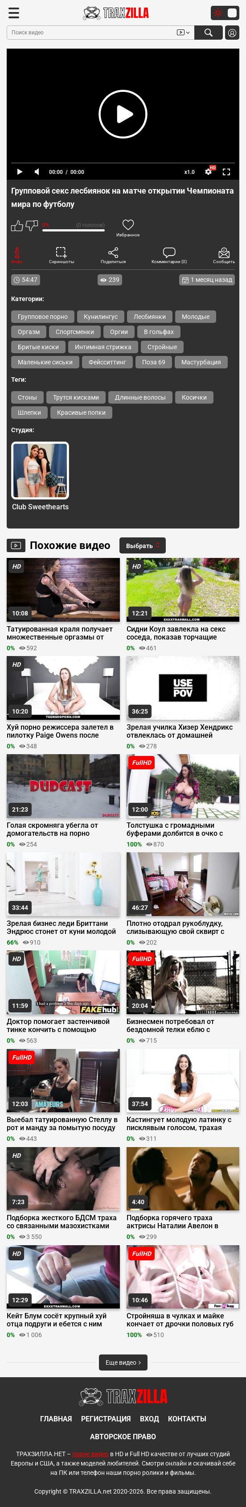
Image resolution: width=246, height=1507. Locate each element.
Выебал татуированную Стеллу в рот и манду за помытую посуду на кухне (62, 1124)
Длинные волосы (140, 397)
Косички (194, 397)
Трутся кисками (76, 397)
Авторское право (123, 1437)
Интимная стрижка (103, 347)
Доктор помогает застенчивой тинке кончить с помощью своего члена (58, 1026)
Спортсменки (75, 331)
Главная (56, 1419)
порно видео (90, 1453)
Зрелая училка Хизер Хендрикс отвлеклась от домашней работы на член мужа (180, 731)
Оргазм (29, 331)
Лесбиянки (150, 316)
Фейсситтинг (107, 362)
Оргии (119, 331)
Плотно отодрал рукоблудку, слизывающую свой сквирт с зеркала (175, 928)
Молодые (195, 316)
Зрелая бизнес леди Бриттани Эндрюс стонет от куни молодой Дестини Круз (61, 928)
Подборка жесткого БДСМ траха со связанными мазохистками (62, 1222)
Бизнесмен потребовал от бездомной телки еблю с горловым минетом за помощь (179, 1026)
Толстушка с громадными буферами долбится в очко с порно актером (175, 830)
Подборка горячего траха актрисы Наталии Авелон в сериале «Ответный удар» (172, 1222)
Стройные (162, 347)
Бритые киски (38, 347)
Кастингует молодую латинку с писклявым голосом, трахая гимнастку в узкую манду (179, 1124)
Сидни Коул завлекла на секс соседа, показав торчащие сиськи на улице (176, 633)
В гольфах (159, 331)
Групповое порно (43, 316)
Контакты (187, 1419)
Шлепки (29, 412)
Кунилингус (101, 316)
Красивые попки (81, 412)
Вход (149, 1419)
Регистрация (106, 1419)
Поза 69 (153, 362)
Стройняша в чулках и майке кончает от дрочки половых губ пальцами (180, 1320)
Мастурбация (201, 362)
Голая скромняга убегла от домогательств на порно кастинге (52, 830)
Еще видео (123, 1362)
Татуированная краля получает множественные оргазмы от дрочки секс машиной (60, 633)
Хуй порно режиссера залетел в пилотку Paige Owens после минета (60, 731)
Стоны (27, 397)
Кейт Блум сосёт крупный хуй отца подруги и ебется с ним (57, 1320)
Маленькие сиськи (45, 362)
